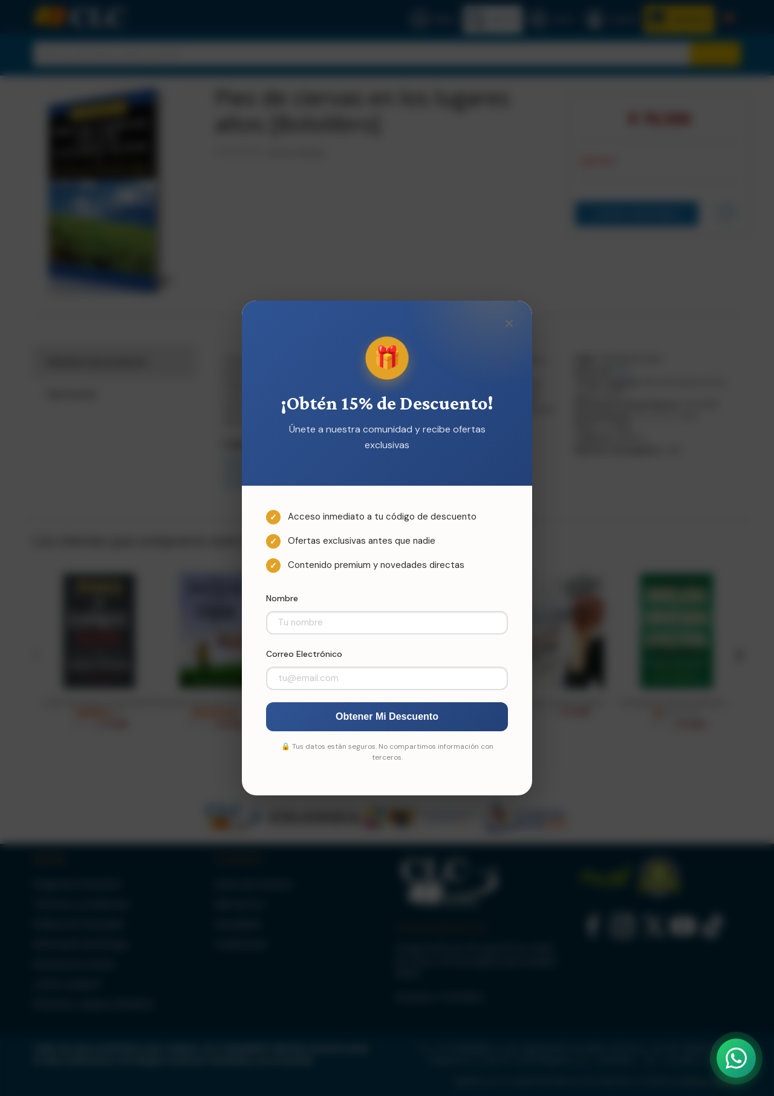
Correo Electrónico (304, 653)
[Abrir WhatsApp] (736, 1058)
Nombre (282, 598)
